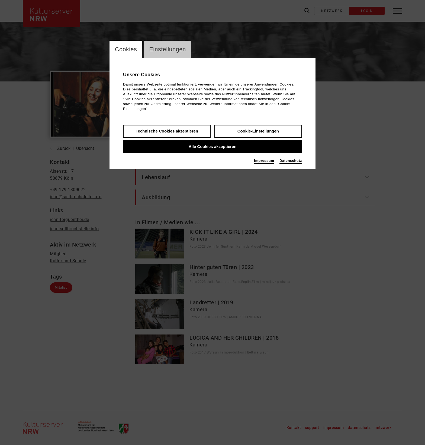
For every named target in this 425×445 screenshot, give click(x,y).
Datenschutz (290, 161)
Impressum (264, 161)
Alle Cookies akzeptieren (213, 146)
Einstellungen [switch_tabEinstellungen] (168, 49)
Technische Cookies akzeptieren (167, 131)
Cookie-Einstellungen (258, 131)
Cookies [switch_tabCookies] (126, 49)
